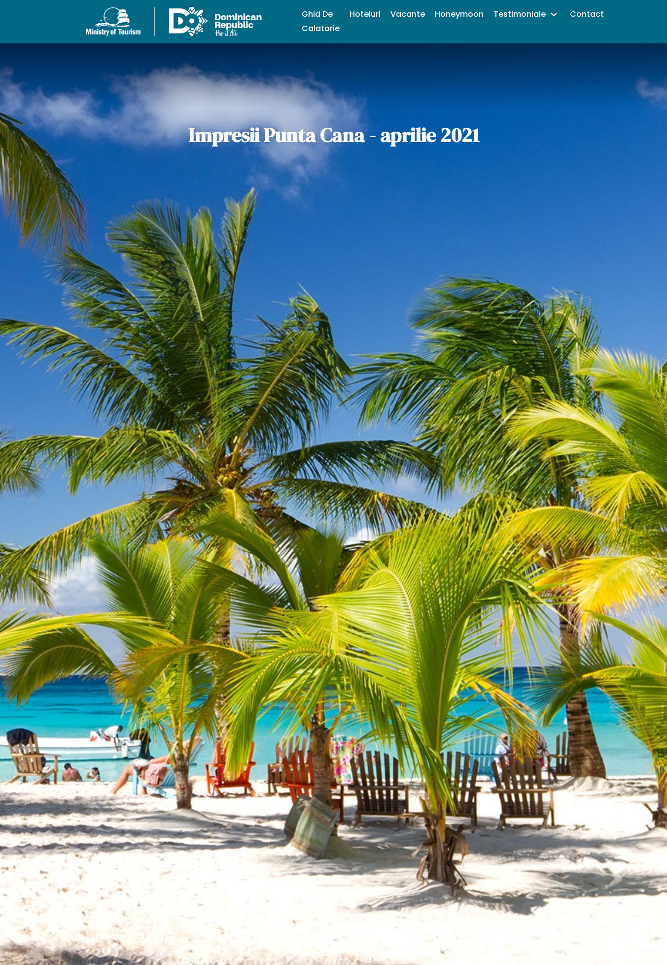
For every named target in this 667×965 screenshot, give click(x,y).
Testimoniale (520, 14)
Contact (587, 14)
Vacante (407, 14)
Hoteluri (365, 14)
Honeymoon (459, 14)
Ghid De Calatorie (321, 21)
